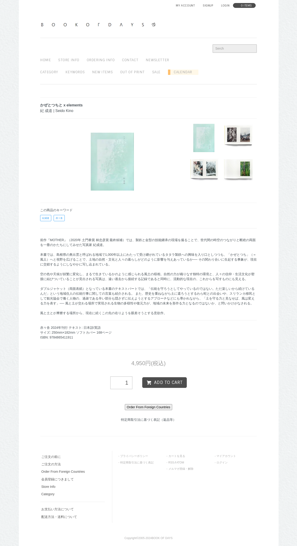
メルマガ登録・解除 (181, 468)
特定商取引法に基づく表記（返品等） (148, 419)
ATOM (180, 462)
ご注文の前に (51, 457)
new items (102, 72)
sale (156, 72)
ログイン (222, 462)
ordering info (101, 60)
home (45, 60)
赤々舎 (59, 218)
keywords (75, 72)
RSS (171, 462)
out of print (132, 72)
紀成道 (45, 218)
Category (49, 72)
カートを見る (176, 456)
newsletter (157, 60)
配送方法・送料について (59, 517)
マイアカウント (226, 456)
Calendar (181, 72)
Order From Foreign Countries (63, 471)
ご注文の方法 (51, 464)
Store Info (48, 487)
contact (130, 60)
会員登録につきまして (57, 479)
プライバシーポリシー (134, 456)
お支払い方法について (57, 509)
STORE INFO (68, 60)
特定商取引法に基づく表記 (137, 462)
